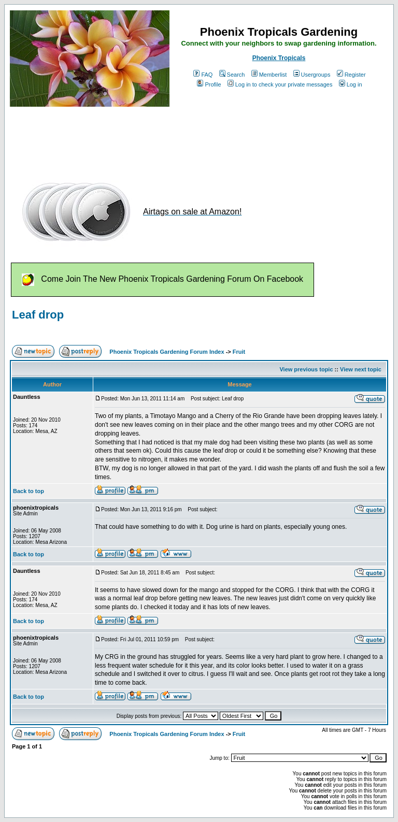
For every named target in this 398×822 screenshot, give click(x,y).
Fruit (239, 352)
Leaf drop (38, 314)
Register (351, 74)
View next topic (360, 369)
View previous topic (306, 369)
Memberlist (269, 74)
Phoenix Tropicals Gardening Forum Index (166, 352)
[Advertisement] (198, 139)
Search (232, 74)
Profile (209, 84)
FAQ (202, 74)
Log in (350, 84)
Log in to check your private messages (280, 84)
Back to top (28, 491)
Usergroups (312, 74)
